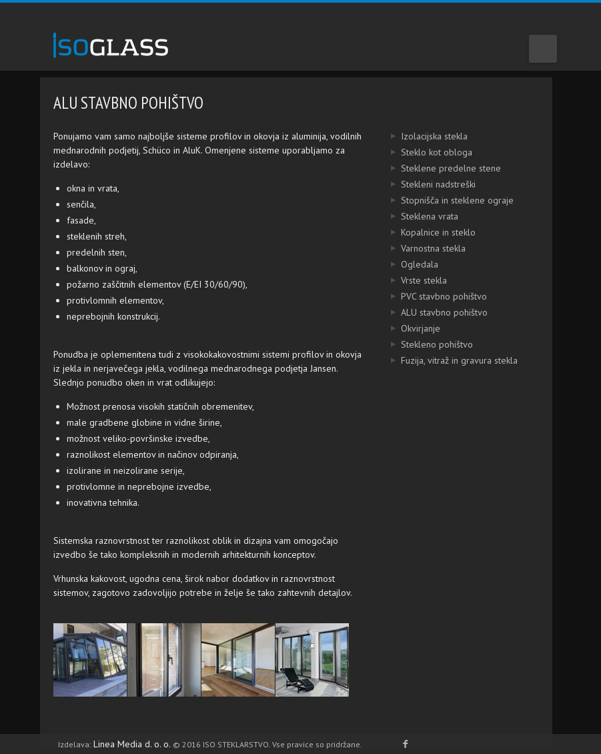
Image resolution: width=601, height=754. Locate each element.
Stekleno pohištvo (421, 344)
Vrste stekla (408, 280)
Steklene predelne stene (435, 168)
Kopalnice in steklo (422, 232)
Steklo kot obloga (420, 152)
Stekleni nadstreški (422, 184)
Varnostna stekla (417, 248)
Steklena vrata (413, 216)
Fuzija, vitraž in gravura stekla (443, 360)
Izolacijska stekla (418, 136)
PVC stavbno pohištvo (428, 296)
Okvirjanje (404, 328)
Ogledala (403, 264)
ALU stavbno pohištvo (428, 312)
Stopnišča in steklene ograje (441, 200)
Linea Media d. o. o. (133, 744)
